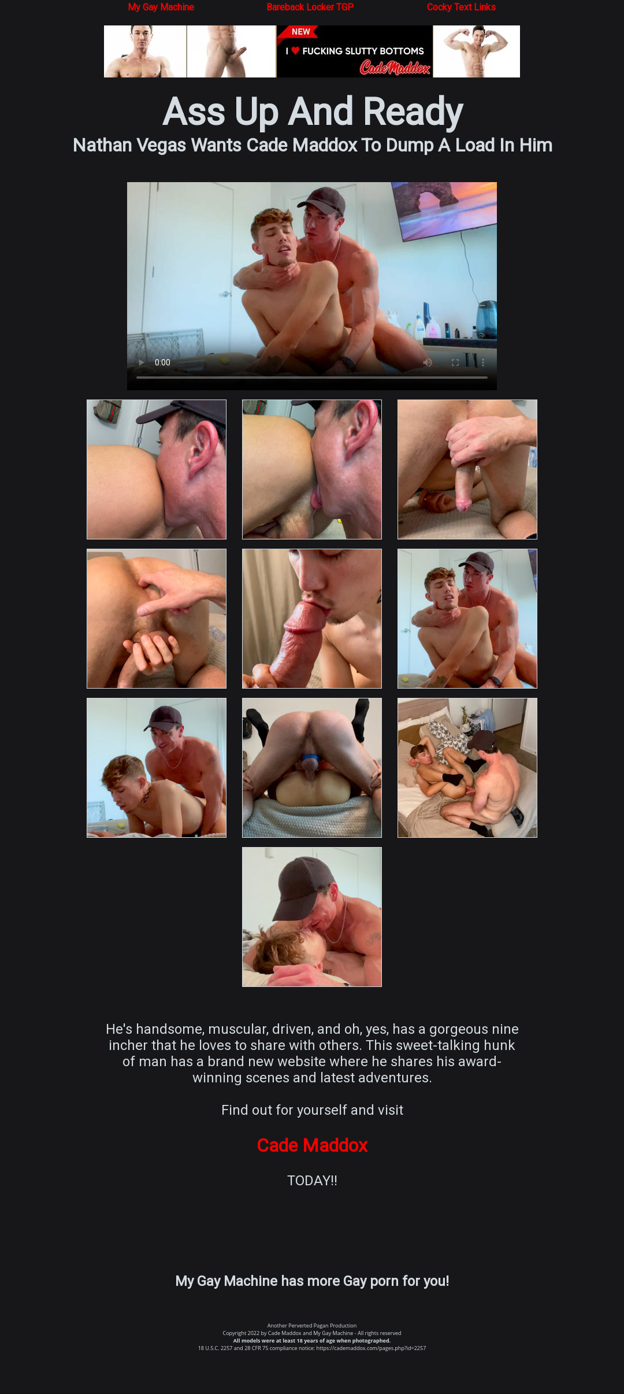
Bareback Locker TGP (310, 7)
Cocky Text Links (461, 7)
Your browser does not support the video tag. (312, 286)
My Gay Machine (161, 7)
